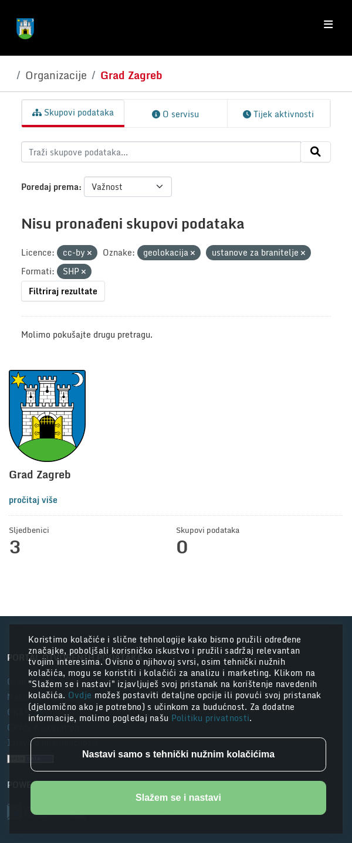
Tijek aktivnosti (278, 114)
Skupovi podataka (73, 112)
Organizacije (56, 75)
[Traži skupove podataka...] (161, 151)
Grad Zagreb (131, 75)
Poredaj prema (50, 186)
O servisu (175, 114)
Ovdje (81, 695)
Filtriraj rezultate (63, 291)
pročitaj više (33, 500)
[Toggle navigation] (328, 24)
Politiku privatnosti (210, 718)
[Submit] (315, 151)
